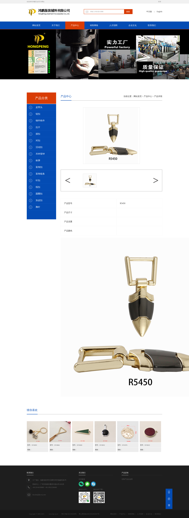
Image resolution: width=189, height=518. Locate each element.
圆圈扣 (39, 193)
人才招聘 (113, 25)
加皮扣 (39, 200)
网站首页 (36, 25)
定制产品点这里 (127, 479)
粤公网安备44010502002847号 (89, 514)
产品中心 (75, 25)
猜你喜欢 (32, 410)
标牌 (38, 160)
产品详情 (158, 96)
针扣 (38, 180)
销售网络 (94, 25)
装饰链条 (40, 173)
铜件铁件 (40, 120)
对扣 (38, 140)
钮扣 (38, 114)
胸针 (38, 207)
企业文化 (132, 25)
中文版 (149, 12)
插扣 (38, 134)
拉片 (38, 127)
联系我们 (152, 25)
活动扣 (39, 147)
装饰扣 (39, 167)
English (159, 12)
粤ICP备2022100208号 (69, 514)
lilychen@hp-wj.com (39, 495)
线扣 (38, 187)
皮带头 (39, 107)
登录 (159, 1)
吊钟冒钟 (40, 154)
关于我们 (56, 25)
